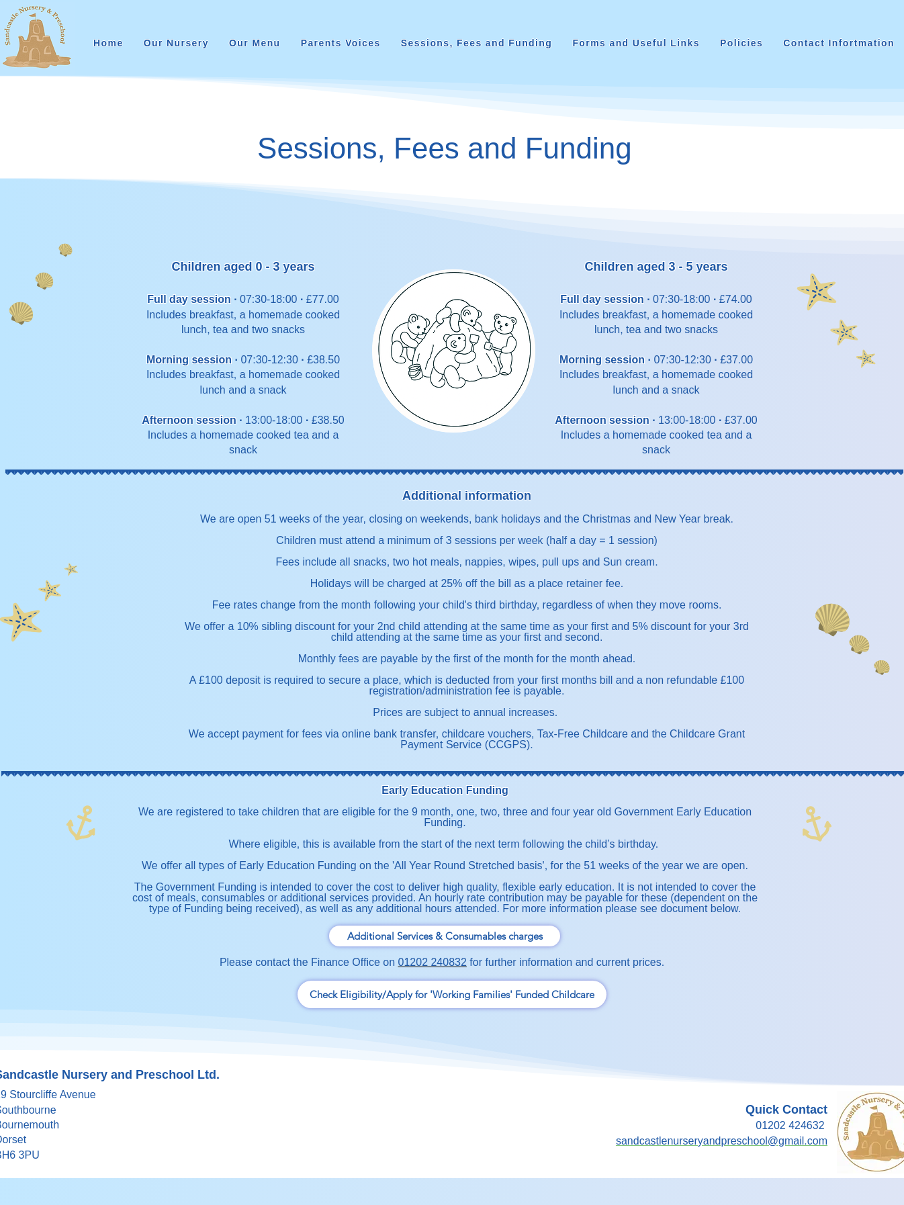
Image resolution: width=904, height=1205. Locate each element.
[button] (176, 43)
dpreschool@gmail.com (771, 1141)
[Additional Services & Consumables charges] (444, 936)
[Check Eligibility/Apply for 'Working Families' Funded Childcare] (452, 994)
